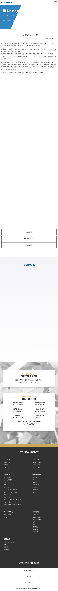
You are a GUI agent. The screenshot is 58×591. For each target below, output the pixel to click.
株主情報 (9, 20)
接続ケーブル (7, 497)
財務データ (36, 484)
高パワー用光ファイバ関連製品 (12, 504)
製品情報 (6, 464)
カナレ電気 (8, 2)
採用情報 (7, 539)
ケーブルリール (8, 494)
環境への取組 (7, 514)
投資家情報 (7, 462)
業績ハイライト (37, 482)
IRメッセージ (36, 479)
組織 (34, 524)
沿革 (34, 522)
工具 (5, 484)
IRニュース (36, 477)
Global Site (25, 563)
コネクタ (6, 482)
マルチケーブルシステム (10, 492)
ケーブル (6, 487)
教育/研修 (6, 547)
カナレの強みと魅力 (9, 542)
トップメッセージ (17, 20)
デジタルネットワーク (10, 502)
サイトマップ (29, 582)
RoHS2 (5, 517)
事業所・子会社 (37, 517)
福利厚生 (6, 544)
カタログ (36, 459)
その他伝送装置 (8, 479)
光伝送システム (8, 477)
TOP (4, 20)
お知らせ (6, 467)
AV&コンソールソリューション (12, 499)
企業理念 (35, 526)
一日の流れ (7, 549)
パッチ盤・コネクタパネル (11, 489)
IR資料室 (35, 487)
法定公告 (29, 245)
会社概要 (35, 514)
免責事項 (29, 232)
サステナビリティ (10, 511)
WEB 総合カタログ (38, 462)
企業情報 (36, 511)
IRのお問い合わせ (29, 239)
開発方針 (35, 531)
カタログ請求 (36, 467)
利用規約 (29, 576)
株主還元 (35, 492)
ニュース (7, 459)
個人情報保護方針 (29, 570)
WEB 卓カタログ (37, 464)
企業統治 (35, 529)
